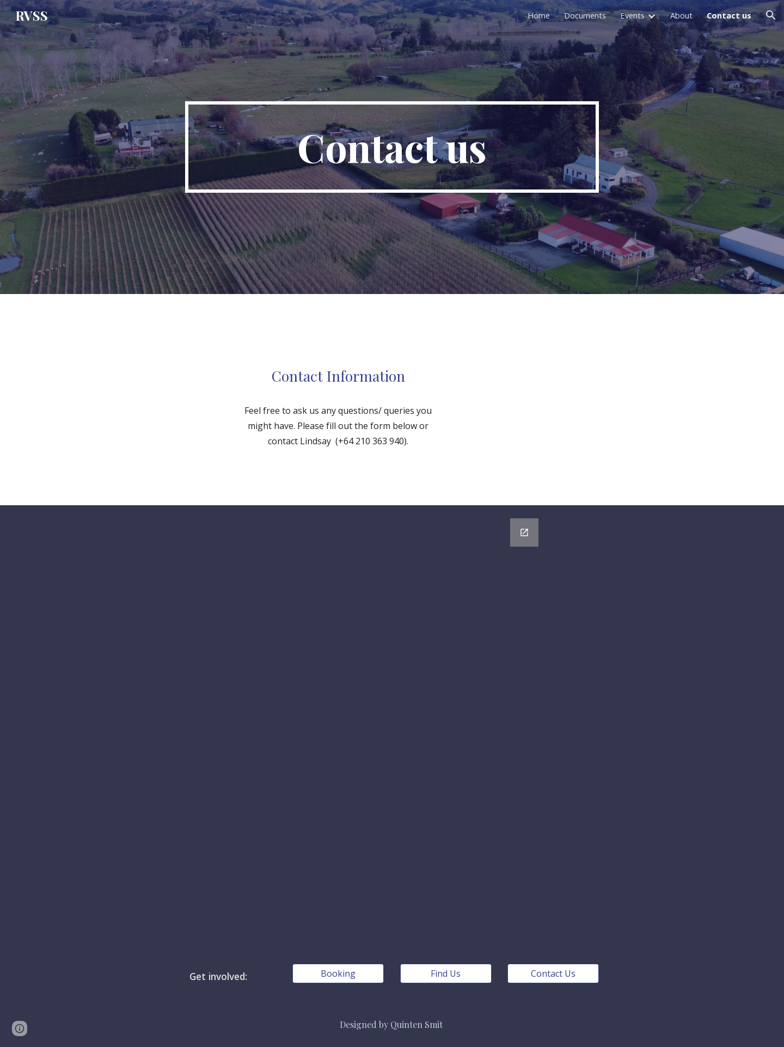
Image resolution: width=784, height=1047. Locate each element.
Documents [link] (585, 15)
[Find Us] (446, 973)
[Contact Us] (553, 973)
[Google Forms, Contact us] (392, 728)
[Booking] (338, 973)
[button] (771, 15)
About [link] (681, 15)
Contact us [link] (729, 15)
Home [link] (539, 15)
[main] (392, 147)
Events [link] (632, 15)
